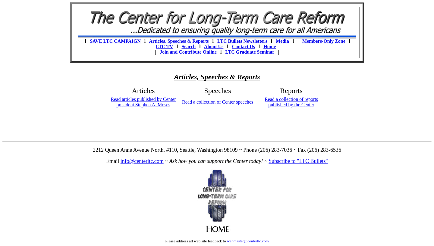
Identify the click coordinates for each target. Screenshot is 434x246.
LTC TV (164, 46)
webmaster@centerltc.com (248, 241)
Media (282, 41)
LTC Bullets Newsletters (242, 41)
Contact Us (243, 46)
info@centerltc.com (142, 161)
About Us (213, 46)
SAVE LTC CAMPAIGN (115, 41)
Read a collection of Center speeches (217, 101)
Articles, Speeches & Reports (179, 41)
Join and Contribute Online (188, 51)
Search (188, 46)
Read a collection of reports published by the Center (291, 102)
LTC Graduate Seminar (249, 51)
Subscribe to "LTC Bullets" (298, 161)
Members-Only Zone (323, 41)
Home (269, 46)
